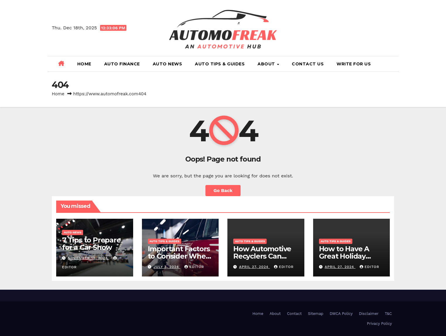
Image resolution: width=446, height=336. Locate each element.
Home (84, 64)
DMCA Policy (341, 313)
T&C (388, 313)
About (267, 64)
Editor (194, 267)
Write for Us (354, 64)
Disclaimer (369, 313)
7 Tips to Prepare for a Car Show (91, 244)
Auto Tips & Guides (220, 64)
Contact (294, 313)
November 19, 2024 (88, 258)
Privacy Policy (379, 323)
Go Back (223, 190)
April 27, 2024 (254, 267)
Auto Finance (122, 64)
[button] (392, 64)
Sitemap (315, 313)
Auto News (167, 64)
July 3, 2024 (166, 267)
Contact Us (308, 64)
